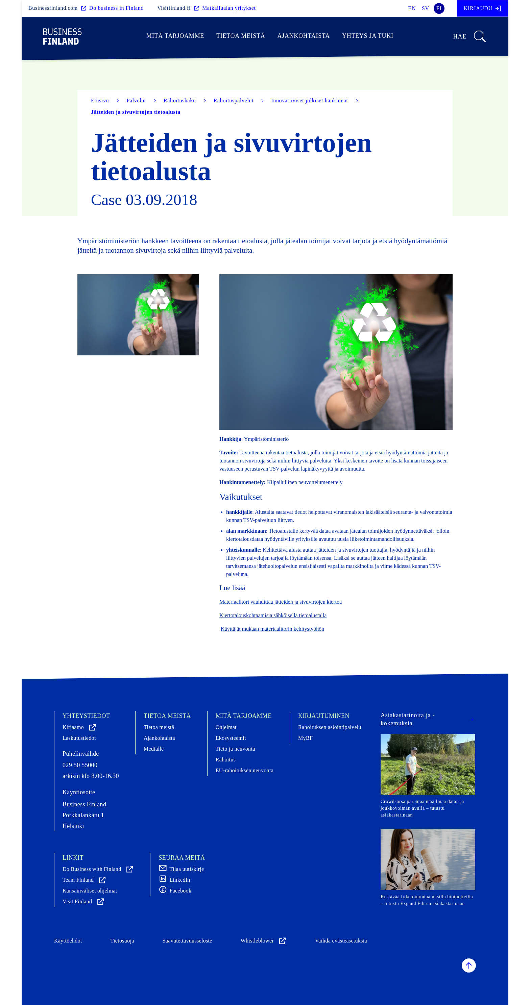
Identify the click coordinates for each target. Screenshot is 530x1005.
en (412, 8)
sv (425, 8)
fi (439, 8)
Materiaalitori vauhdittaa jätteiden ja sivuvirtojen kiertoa (280, 602)
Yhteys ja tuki (367, 35)
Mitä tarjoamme (175, 35)
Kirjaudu (482, 8)
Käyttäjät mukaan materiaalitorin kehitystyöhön (272, 629)
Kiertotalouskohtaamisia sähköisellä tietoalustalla (273, 615)
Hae (470, 36)
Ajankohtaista (303, 35)
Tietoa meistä (240, 35)
